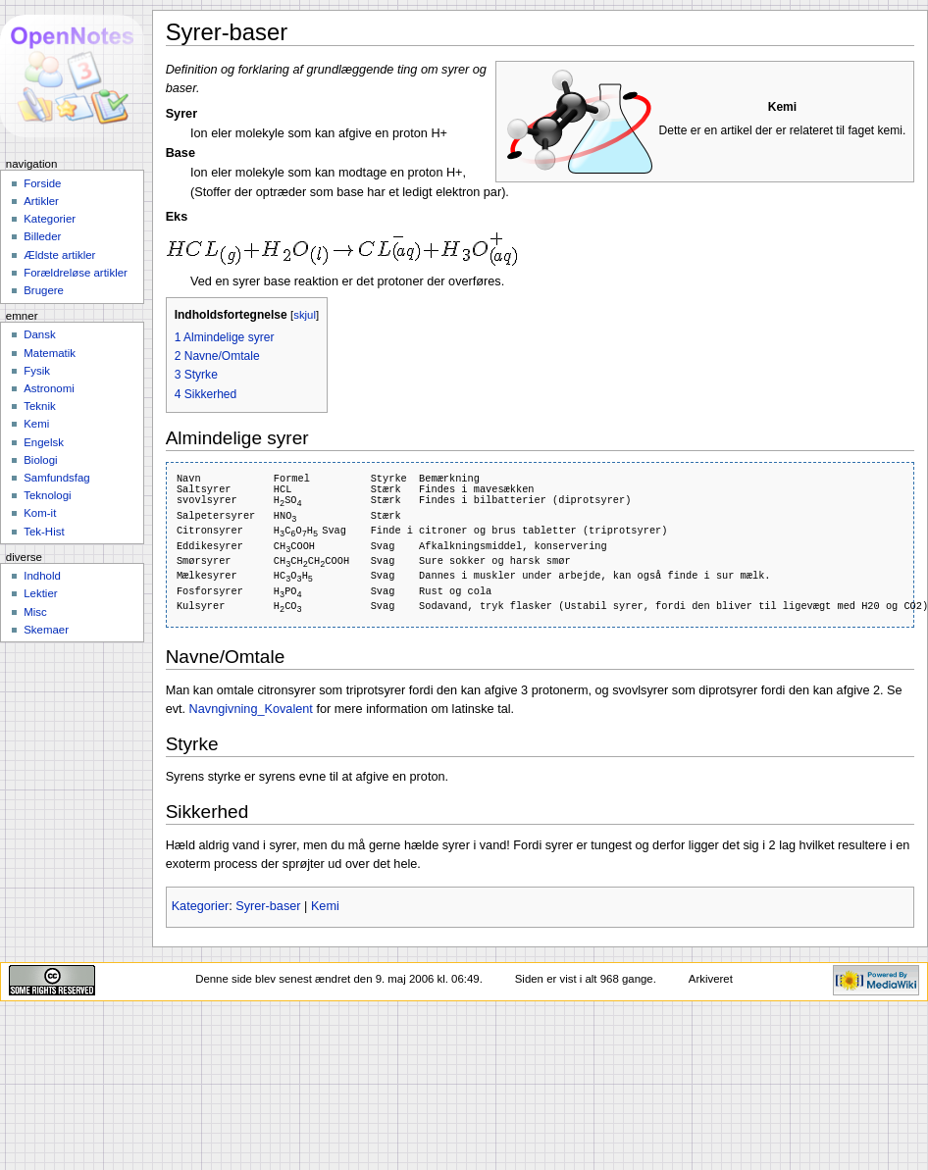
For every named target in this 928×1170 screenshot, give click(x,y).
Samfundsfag (57, 477)
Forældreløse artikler (76, 273)
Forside (42, 183)
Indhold (42, 576)
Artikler (41, 201)
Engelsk (44, 442)
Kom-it (40, 513)
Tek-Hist (44, 531)
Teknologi (47, 495)
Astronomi (49, 388)
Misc (35, 612)
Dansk (39, 334)
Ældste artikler (59, 255)
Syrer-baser (267, 906)
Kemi (325, 906)
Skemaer (46, 630)
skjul (304, 315)
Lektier (40, 593)
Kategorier (201, 906)
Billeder (42, 236)
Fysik (37, 371)
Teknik (39, 406)
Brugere (44, 290)
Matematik (50, 353)
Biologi (40, 460)
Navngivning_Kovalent (251, 709)
